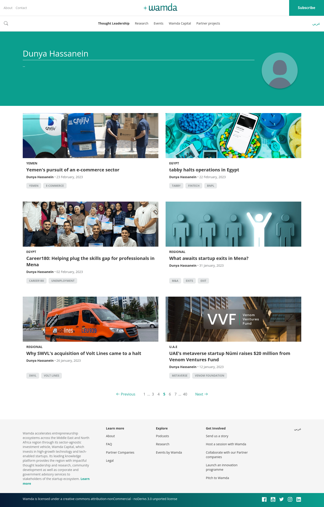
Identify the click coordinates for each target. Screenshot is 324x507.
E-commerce (55, 186)
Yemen (31, 163)
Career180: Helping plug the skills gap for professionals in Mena (90, 261)
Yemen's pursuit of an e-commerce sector (72, 170)
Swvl (32, 375)
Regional (177, 252)
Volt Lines (51, 375)
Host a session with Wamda (226, 444)
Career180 (36, 281)
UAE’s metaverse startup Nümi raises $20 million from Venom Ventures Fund (229, 356)
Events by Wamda (169, 452)
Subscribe (306, 7)
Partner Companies (120, 452)
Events (158, 23)
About (8, 8)
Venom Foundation (209, 375)
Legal (110, 460)
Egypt (174, 163)
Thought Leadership (113, 23)
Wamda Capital (180, 23)
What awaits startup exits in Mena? (208, 258)
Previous (128, 394)
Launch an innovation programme (222, 467)
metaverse (179, 375)
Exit (203, 281)
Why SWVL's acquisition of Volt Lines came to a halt (83, 353)
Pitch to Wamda (217, 478)
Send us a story (217, 436)
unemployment (62, 281)
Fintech (194, 186)
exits (189, 281)
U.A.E (173, 347)
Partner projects (208, 23)
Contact (21, 8)
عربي (316, 23)
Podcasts (162, 436)
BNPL (210, 186)
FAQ (109, 444)
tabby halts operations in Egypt (204, 170)
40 (185, 394)
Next (199, 394)
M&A (175, 281)
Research (141, 23)
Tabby (176, 186)
